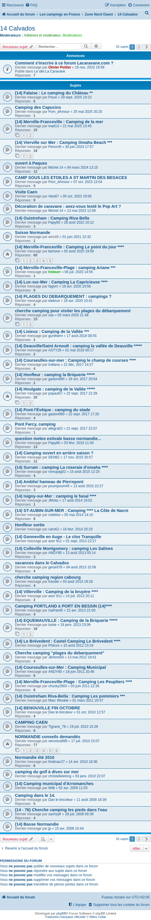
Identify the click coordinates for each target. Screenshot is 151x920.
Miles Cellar (98, 917)
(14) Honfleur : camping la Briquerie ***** (55, 374)
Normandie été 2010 (34, 757)
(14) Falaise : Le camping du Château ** (54, 93)
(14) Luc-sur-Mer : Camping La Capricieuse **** (61, 282)
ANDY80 (55, 553)
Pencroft (54, 147)
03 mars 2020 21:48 (73, 315)
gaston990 (56, 379)
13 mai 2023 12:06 (81, 211)
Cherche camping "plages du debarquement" (59, 653)
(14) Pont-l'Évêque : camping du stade (52, 409)
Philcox (53, 645)
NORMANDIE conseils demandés (47, 736)
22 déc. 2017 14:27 (78, 365)
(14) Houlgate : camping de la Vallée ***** (55, 389)
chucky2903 (57, 686)
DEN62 (53, 457)
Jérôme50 (56, 657)
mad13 (53, 126)
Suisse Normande (32, 232)
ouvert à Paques (31, 163)
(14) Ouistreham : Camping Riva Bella (52, 218)
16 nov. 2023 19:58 (89, 67)
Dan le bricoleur (60, 712)
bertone (54, 251)
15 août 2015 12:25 (85, 472)
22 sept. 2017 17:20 (83, 414)
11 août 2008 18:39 (91, 800)
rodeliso (54, 515)
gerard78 (55, 567)
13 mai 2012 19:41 (82, 657)
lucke (52, 625)
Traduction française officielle (65, 917)
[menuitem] (31, 5)
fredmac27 (56, 762)
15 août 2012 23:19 (78, 645)
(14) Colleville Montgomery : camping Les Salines (64, 548)
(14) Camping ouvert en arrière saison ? (54, 453)
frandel (53, 582)
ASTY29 (54, 350)
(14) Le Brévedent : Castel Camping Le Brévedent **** (67, 641)
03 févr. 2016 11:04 (79, 443)
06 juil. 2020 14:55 (79, 272)
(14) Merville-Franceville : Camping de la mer (59, 121)
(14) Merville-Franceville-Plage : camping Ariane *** (65, 267)
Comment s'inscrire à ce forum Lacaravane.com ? (64, 63)
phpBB (61, 913)
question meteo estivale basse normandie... (58, 438)
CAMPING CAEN (31, 722)
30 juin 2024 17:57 (79, 147)
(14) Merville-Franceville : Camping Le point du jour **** (69, 247)
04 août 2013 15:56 (81, 567)
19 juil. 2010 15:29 (83, 727)
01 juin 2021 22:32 (76, 237)
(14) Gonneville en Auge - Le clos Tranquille (58, 536)
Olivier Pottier (59, 67)
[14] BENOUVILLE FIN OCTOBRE (47, 708)
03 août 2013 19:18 (78, 582)
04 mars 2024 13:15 (82, 167)
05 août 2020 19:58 (79, 251)
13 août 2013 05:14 (81, 553)
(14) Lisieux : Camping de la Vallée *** (52, 331)
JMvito (53, 500)
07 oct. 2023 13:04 (87, 182)
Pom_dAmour (58, 112)
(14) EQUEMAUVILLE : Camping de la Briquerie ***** (66, 620)
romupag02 (57, 472)
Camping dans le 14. (35, 795)
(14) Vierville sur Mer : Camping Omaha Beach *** (63, 142)
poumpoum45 (58, 486)
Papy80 (54, 222)
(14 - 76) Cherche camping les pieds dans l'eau (61, 809)
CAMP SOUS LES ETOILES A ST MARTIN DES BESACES (71, 177)
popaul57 (55, 393)
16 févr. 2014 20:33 (78, 529)
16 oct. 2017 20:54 (82, 379)
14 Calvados (17, 28)
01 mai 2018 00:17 (79, 350)
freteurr (54, 272)
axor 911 (55, 541)
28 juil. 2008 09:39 (79, 814)
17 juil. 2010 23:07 (85, 741)
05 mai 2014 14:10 (78, 515)
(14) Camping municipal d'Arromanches (54, 783)
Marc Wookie (58, 700)
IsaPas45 (55, 610)
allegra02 (55, 428)
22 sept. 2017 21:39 (82, 393)
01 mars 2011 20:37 (87, 700)
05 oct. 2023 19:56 (77, 196)
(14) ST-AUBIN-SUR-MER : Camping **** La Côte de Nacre (71, 510)
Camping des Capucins (38, 107)
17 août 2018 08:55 (81, 336)
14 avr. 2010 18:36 (83, 762)
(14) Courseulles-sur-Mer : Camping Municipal (60, 667)
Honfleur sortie (29, 525)
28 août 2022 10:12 (79, 222)
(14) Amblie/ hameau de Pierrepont (49, 481)
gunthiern (55, 336)
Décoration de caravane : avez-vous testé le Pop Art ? (68, 206)
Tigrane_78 (57, 727)
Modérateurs (72, 35)
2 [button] (139, 46)
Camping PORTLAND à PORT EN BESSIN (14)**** (63, 606)
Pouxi (52, 97)
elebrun (54, 301)
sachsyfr (54, 814)
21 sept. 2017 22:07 (82, 428)
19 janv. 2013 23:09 (75, 625)
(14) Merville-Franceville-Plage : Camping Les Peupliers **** (73, 681)
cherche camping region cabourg (48, 577)
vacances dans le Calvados (42, 563)
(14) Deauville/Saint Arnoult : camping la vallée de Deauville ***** (78, 346)
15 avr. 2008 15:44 (69, 828)
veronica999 (57, 741)
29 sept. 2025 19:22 (76, 97)
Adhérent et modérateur (42, 35)
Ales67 (53, 196)
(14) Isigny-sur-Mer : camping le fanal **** (55, 496)
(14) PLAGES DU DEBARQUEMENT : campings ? (63, 296)
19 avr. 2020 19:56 (76, 286)
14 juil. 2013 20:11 (80, 596)
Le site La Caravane (49, 71)
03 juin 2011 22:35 (85, 686)
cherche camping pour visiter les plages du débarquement (73, 310)
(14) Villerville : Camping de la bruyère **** (56, 591)
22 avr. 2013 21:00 (81, 610)
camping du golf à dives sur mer (47, 771)
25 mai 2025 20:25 (87, 112)
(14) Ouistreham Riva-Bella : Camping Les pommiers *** (70, 696)
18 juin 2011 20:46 (80, 672)
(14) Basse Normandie (37, 824)
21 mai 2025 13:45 (77, 126)
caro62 (53, 529)
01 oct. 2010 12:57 (90, 712)
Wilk (51, 788)
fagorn (53, 286)
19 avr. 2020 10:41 (78, 301)
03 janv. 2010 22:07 (90, 776)
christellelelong (59, 776)
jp (49, 828)
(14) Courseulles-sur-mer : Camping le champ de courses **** (75, 360)
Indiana (54, 365)
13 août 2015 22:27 (88, 486)
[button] (146, 47)
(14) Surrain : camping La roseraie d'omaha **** (61, 467)
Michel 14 (55, 167)
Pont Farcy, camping (35, 424)
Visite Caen (26, 192)
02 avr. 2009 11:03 (73, 788)
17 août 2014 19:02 (77, 500)
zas (51, 315)
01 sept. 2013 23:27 (81, 541)
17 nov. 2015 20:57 (78, 457)
